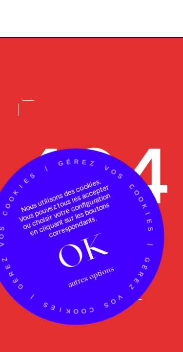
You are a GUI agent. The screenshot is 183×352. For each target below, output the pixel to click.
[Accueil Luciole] (38, 17)
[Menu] (158, 20)
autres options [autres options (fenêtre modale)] (90, 279)
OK (81, 253)
